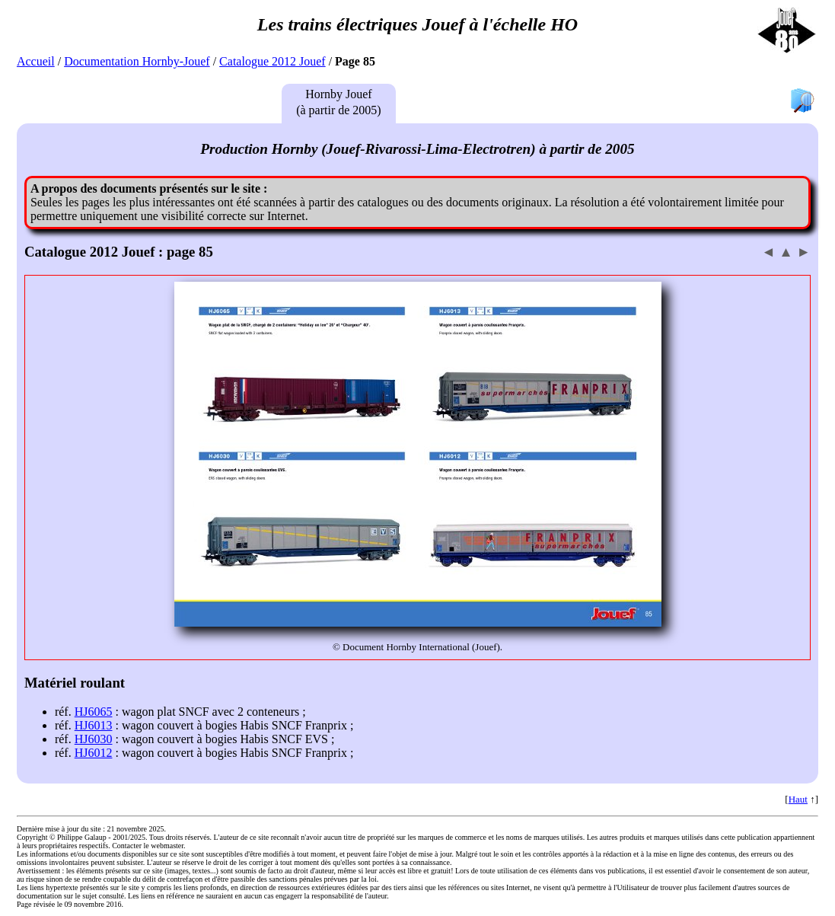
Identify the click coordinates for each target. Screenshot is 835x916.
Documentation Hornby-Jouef (137, 61)
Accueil (36, 61)
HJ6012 (94, 752)
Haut (798, 799)
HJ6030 (94, 738)
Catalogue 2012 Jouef (272, 61)
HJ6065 (94, 711)
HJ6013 (94, 725)
